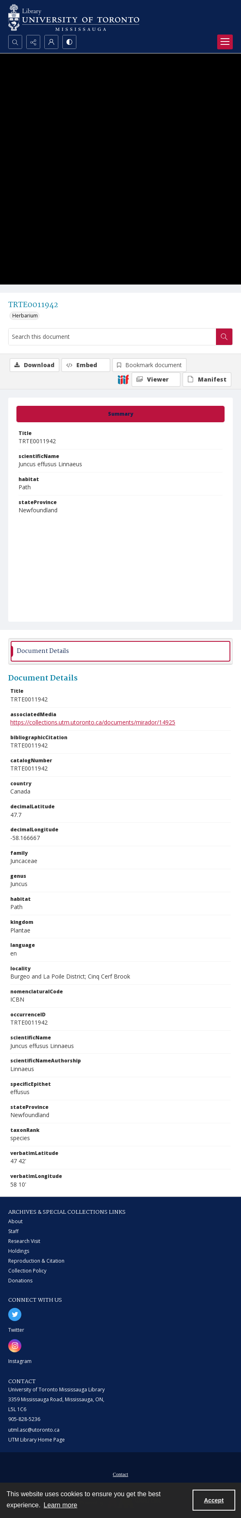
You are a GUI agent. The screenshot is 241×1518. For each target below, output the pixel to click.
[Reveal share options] (33, 42)
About (15, 1221)
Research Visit (24, 1241)
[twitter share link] (14, 1314)
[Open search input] (15, 42)
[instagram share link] (14, 1345)
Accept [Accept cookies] (214, 1500)
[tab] (120, 414)
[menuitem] (120, 1474)
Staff (13, 1231)
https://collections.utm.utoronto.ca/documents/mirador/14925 (92, 722)
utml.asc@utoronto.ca (34, 1429)
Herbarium (25, 315)
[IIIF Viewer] (156, 379)
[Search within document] (224, 337)
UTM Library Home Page (36, 1439)
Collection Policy (27, 1270)
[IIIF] (123, 379)
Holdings (18, 1250)
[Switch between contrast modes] (69, 42)
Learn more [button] (60, 1505)
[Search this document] (112, 337)
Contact (120, 1474)
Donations (20, 1280)
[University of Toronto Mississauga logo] (73, 17)
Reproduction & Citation (36, 1260)
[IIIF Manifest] (207, 379)
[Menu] (225, 42)
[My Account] (51, 42)
